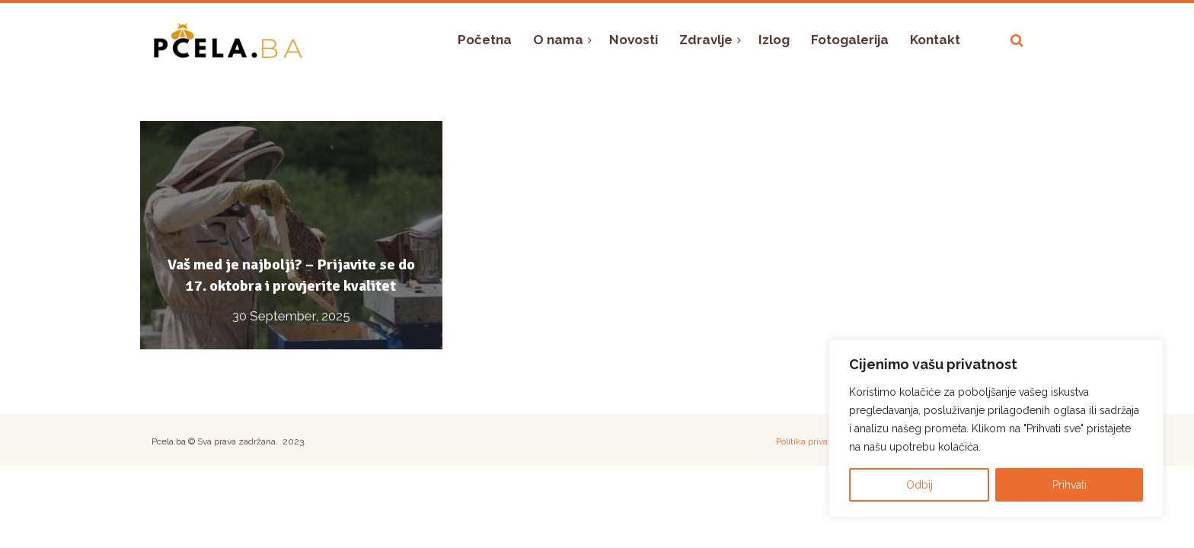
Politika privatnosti (813, 441)
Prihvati (1069, 485)
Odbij (919, 485)
